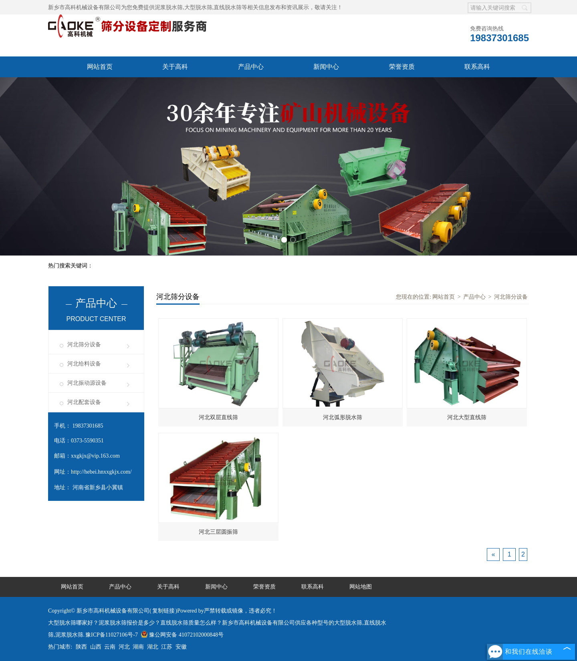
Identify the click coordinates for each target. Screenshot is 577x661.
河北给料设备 (84, 364)
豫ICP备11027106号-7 (111, 635)
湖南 (138, 647)
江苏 (166, 647)
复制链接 (163, 611)
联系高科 (477, 66)
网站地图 (360, 587)
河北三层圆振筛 (218, 532)
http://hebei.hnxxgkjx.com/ (101, 472)
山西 (95, 647)
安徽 (181, 647)
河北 (124, 647)
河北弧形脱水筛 (342, 417)
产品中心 (251, 66)
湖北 (152, 647)
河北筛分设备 (84, 345)
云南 (109, 647)
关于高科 (175, 66)
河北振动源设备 (87, 383)
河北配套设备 (84, 402)
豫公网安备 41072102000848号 (182, 635)
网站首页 (100, 66)
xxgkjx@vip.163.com (95, 456)
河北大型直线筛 (466, 417)
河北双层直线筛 (218, 417)
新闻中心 (326, 66)
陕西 (81, 647)
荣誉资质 (402, 66)
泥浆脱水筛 (169, 7)
